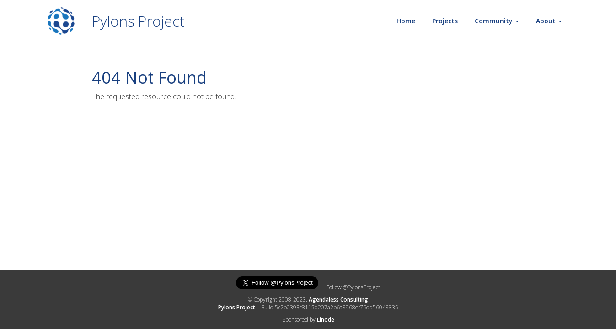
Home (405, 20)
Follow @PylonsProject (353, 287)
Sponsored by (308, 320)
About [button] (549, 20)
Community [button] (497, 20)
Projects (445, 20)
